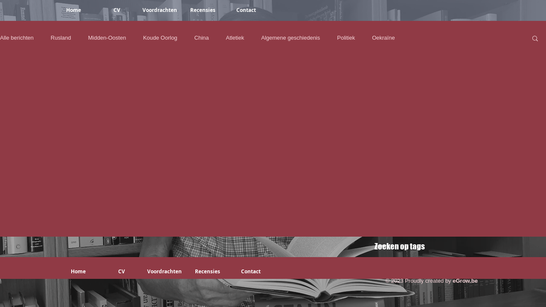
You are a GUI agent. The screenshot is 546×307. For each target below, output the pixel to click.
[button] (535, 39)
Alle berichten (17, 38)
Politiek (346, 38)
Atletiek (235, 38)
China (202, 38)
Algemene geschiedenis (290, 38)
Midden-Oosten (107, 38)
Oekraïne (383, 38)
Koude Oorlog (160, 38)
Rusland (61, 38)
